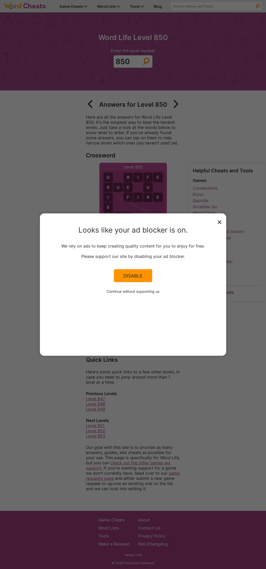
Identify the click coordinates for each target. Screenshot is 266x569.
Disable (133, 276)
